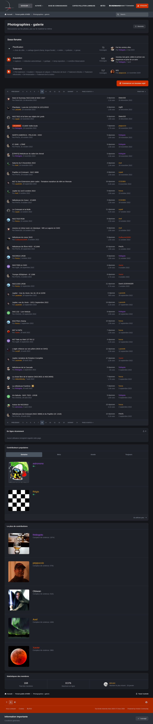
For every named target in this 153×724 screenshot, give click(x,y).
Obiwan (37, 591)
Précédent (15, 91)
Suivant (70, 91)
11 (54, 91)
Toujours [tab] (128, 454)
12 (59, 91)
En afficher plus (140, 517)
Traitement (17, 69)
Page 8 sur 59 (88, 91)
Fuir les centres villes (123, 47)
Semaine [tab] (24, 454)
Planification (18, 47)
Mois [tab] (59, 454)
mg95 (121, 107)
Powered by (138, 709)
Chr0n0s (18, 314)
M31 (117, 70)
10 (50, 91)
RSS (29, 709)
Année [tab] (93, 454)
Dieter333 (18, 100)
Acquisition (17, 58)
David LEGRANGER (126, 284)
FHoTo (17, 137)
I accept (142, 718)
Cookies (21, 709)
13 (63, 91)
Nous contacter (11, 709)
